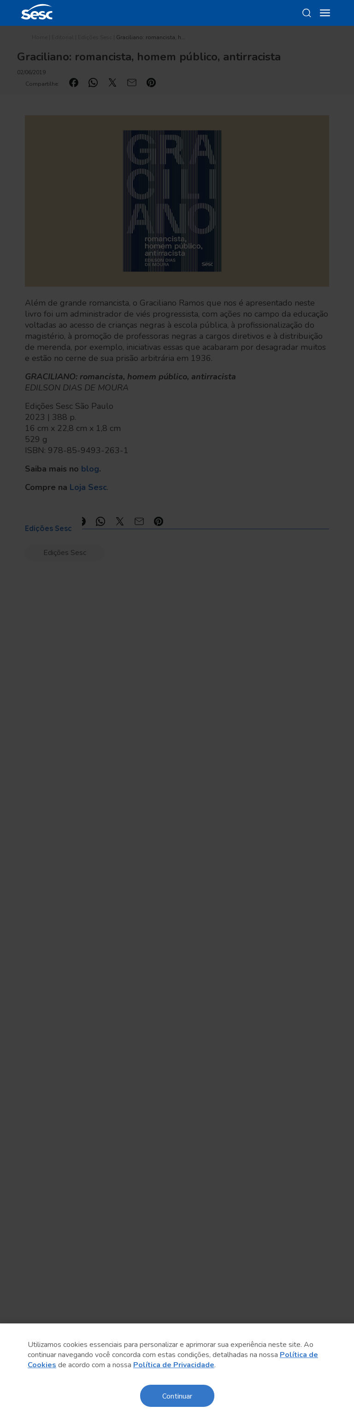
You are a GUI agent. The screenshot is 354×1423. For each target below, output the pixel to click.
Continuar (177, 1395)
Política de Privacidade (173, 1365)
